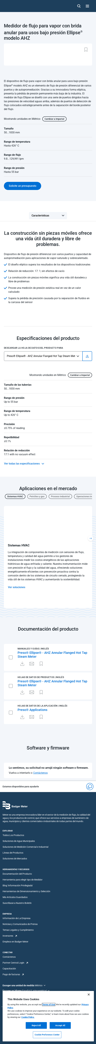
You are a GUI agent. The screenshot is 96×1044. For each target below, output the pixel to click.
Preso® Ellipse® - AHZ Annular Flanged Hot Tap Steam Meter (52, 655)
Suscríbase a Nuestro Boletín (17, 903)
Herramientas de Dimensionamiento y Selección (26, 891)
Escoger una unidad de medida (19, 985)
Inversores (8, 935)
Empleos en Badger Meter (15, 941)
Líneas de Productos (13, 852)
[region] (48, 1016)
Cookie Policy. (27, 1017)
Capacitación (9, 968)
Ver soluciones (16, 587)
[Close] (88, 994)
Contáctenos (40, 772)
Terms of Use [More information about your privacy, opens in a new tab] (48, 1004)
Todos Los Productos (13, 835)
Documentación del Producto (17, 874)
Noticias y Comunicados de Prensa (20, 924)
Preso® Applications (32, 710)
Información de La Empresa (16, 918)
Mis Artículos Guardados (15, 897)
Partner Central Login (13, 962)
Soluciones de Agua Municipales (19, 841)
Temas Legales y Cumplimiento (18, 930)
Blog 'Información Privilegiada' (18, 885)
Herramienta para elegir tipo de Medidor (22, 879)
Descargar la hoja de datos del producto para (33, 348)
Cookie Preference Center (47, 1034)
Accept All (60, 1025)
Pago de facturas (11, 974)
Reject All (36, 1025)
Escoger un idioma (12, 990)
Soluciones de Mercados (15, 858)
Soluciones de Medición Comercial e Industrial (25, 847)
